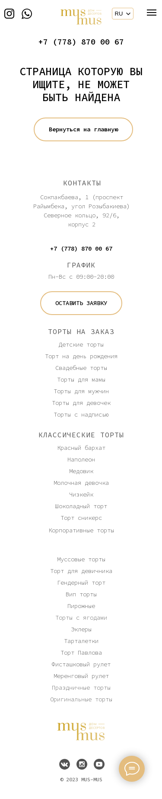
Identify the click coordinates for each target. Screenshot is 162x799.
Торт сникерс (81, 518)
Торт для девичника (81, 571)
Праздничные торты (81, 687)
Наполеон (81, 459)
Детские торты (81, 344)
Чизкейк (81, 494)
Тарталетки (81, 641)
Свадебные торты (81, 368)
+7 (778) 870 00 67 (81, 42)
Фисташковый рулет (81, 664)
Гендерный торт (81, 582)
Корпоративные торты (81, 530)
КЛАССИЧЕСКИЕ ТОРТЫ (81, 434)
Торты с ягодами (81, 617)
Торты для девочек (81, 403)
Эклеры (81, 629)
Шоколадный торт (81, 506)
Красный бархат (81, 448)
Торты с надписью (81, 414)
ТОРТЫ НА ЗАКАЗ (81, 331)
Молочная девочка (81, 483)
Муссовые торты (81, 559)
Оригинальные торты (81, 699)
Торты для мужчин (81, 391)
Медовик (81, 471)
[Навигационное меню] (151, 13)
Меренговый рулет (81, 676)
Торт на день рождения (81, 356)
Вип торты (81, 594)
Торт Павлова (81, 652)
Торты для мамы (81, 379)
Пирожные (81, 606)
